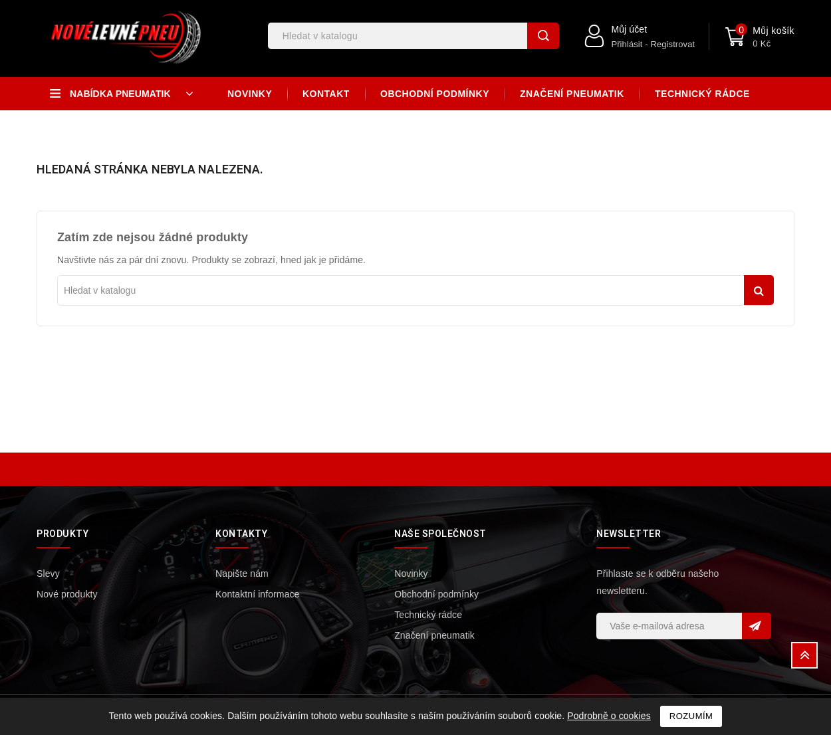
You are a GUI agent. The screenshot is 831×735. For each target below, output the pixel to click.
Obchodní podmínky (434, 93)
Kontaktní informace (257, 594)
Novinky (249, 93)
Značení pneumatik (572, 93)
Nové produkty (67, 594)
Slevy (48, 573)
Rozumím (691, 716)
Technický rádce (702, 93)
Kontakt (326, 93)
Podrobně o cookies (609, 715)
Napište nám (242, 573)
